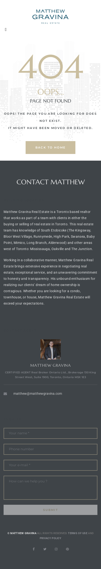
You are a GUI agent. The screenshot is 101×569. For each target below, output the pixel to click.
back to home (50, 147)
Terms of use (77, 538)
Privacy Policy (50, 543)
